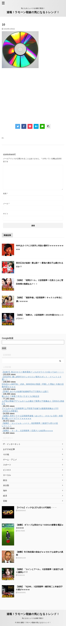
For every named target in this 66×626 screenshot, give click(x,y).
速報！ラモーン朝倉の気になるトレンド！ (33, 12)
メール (6, 204)
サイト (5, 214)
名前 (5, 193)
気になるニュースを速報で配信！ (33, 618)
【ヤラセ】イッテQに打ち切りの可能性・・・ (36, 508)
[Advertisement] (33, 97)
